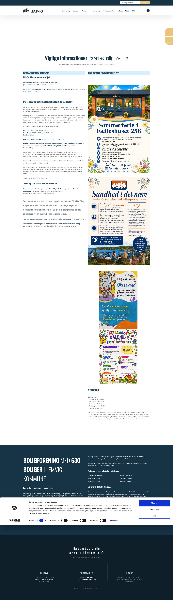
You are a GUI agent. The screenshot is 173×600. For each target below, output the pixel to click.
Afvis (155, 591)
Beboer (76, 11)
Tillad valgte (154, 584)
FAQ (133, 11)
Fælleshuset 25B (123, 11)
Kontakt (84, 11)
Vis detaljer (114, 596)
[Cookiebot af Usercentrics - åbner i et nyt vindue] (14, 595)
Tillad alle (154, 578)
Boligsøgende (108, 11)
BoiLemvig (66, 11)
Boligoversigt (95, 11)
